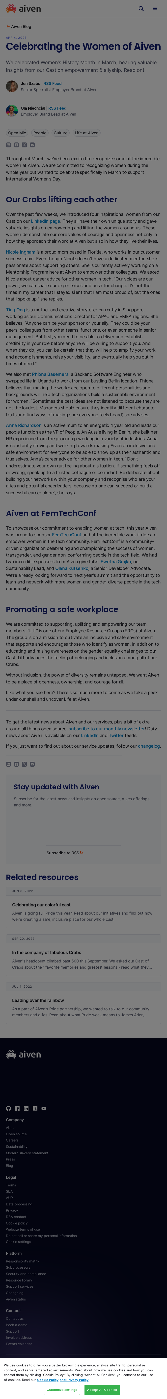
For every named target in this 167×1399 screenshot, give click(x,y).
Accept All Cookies (102, 1390)
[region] (83, 1378)
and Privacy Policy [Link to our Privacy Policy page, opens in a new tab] (74, 1380)
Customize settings (62, 1390)
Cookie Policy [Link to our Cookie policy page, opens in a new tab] (47, 1380)
